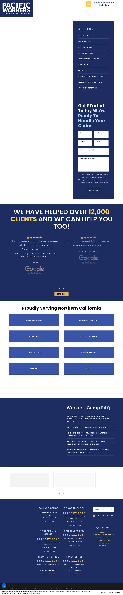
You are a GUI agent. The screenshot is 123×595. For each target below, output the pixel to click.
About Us (103, 536)
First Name (83, 133)
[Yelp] (104, 515)
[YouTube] (94, 520)
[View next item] (63, 288)
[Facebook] (99, 515)
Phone (82, 141)
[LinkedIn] (109, 515)
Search (97, 509)
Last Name (99, 133)
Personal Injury (103, 542)
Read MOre (61, 294)
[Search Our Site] (111, 509)
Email (98, 141)
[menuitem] (93, 35)
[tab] (108, 53)
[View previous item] (60, 288)
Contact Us (103, 550)
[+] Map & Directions (48, 521)
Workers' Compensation (103, 539)
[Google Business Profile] (94, 515)
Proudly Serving (104, 545)
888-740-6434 (104, 2)
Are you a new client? (87, 150)
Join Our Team (104, 547)
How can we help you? (87, 158)
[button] (4, 585)
